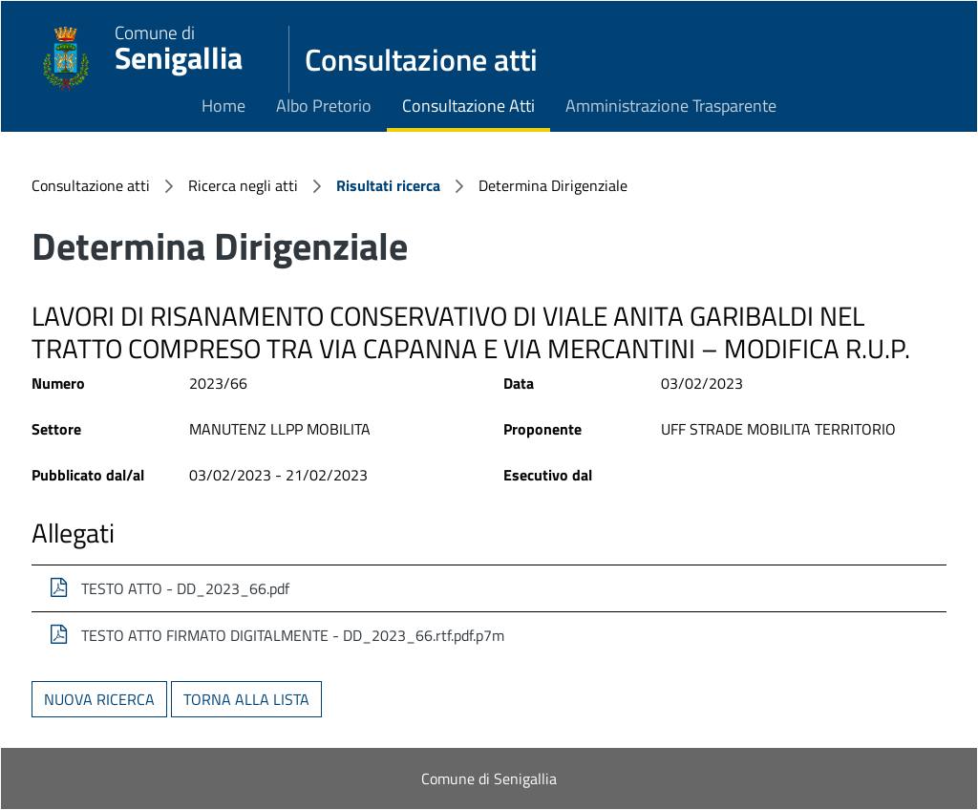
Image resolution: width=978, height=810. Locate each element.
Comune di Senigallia (489, 778)
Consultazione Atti (468, 105)
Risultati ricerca (388, 185)
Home (223, 105)
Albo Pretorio (324, 105)
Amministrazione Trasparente (670, 105)
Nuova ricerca (99, 699)
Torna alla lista (246, 699)
